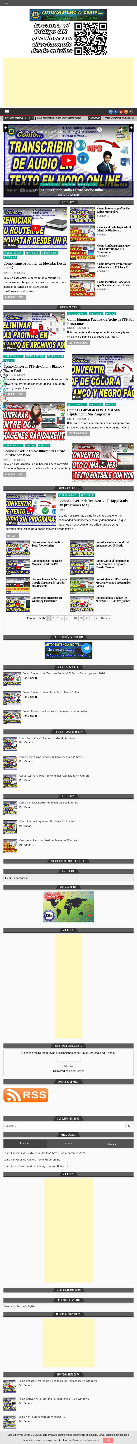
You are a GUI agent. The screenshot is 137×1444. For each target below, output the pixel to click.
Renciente (25, 1143)
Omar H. (61, 195)
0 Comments (73, 195)
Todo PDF (110, 313)
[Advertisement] (68, 82)
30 (86, 618)
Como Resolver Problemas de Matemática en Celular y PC (114, 265)
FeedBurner (76, 1070)
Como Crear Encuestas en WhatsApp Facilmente (47, 599)
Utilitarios (10, 257)
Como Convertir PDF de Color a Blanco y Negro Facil (33, 368)
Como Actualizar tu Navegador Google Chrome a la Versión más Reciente (49, 582)
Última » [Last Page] (105, 618)
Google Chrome (50, 252)
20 (81, 618)
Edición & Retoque (87, 184)
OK (108, 1440)
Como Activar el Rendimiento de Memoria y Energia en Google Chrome (112, 564)
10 (75, 618)
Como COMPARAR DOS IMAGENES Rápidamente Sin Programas (93, 411)
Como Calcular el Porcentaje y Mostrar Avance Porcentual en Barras (113, 582)
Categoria (111, 1144)
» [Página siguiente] (96, 618)
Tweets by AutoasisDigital (19, 1306)
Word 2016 (44, 445)
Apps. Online (68, 184)
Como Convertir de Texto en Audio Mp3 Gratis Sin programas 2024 (92, 502)
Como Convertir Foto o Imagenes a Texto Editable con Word (34, 452)
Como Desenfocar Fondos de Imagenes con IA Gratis (113, 543)
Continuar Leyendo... (15, 297)
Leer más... (12, 536)
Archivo (68, 1143)
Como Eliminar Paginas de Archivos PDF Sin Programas (100, 321)
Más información (91, 1440)
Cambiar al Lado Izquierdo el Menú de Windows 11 (114, 228)
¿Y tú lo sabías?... (49, 184)
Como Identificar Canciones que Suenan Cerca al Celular (113, 283)
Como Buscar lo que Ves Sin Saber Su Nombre (113, 210)
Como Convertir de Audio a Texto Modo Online (68, 190)
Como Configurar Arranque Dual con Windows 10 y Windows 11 (113, 249)
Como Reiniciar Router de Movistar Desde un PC (34, 265)
